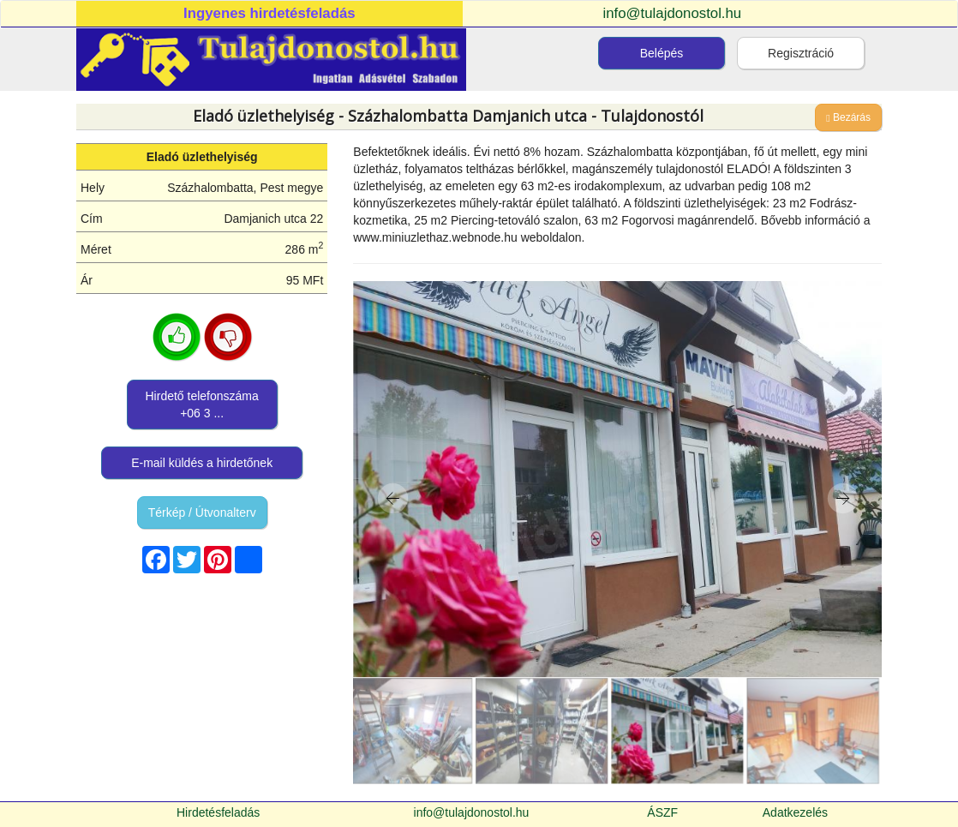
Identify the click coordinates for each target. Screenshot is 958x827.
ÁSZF (662, 812)
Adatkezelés (795, 812)
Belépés (662, 53)
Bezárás (848, 117)
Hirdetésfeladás (218, 812)
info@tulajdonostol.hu (672, 13)
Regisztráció (801, 53)
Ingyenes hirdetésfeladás (269, 13)
